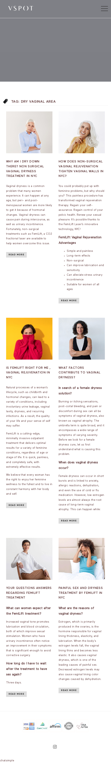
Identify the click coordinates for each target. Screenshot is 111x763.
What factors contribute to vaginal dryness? (79, 373)
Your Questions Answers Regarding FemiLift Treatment (29, 593)
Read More (16, 255)
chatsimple (7, 760)
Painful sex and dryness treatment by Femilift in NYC (81, 593)
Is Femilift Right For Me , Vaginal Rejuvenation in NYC (28, 373)
